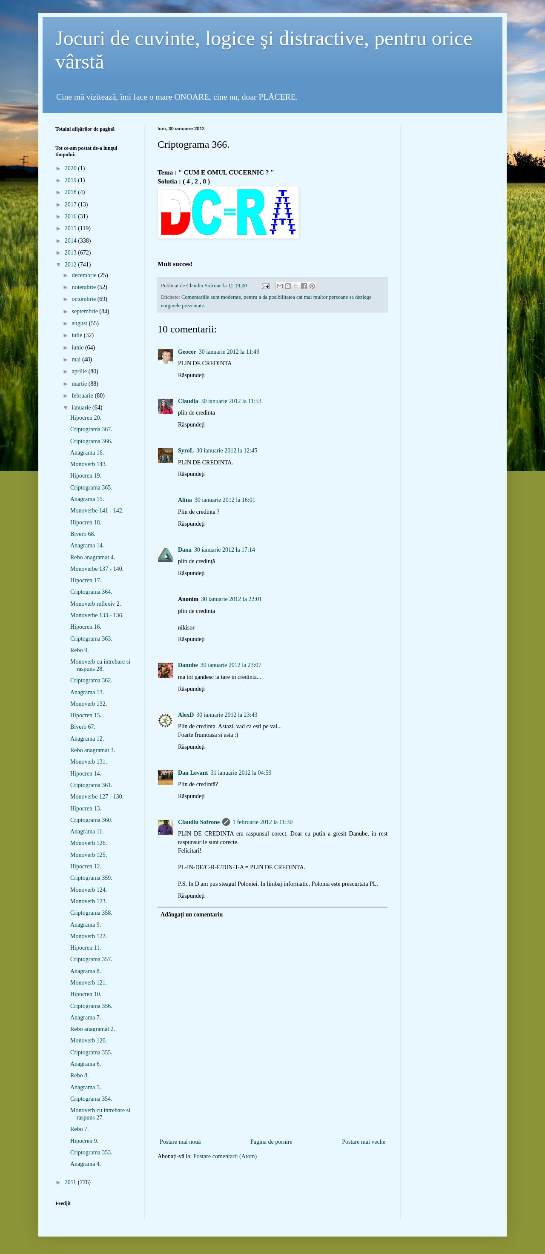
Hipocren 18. (85, 522)
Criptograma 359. (91, 878)
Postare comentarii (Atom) (225, 1156)
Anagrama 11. (87, 831)
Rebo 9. (79, 650)
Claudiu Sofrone (199, 822)
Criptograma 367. (91, 429)
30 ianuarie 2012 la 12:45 (226, 450)
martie (80, 384)
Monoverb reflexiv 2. (95, 604)
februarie (83, 395)
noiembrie (84, 287)
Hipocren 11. (85, 948)
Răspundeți (191, 375)
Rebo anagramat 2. (92, 1029)
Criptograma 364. (91, 592)
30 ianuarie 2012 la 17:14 (224, 550)
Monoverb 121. (88, 982)
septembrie (85, 311)
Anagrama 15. (87, 499)
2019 (71, 180)
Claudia (188, 401)
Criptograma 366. (91, 441)
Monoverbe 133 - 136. (96, 615)
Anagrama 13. (87, 692)
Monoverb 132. (88, 704)
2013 (71, 252)
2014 (71, 241)
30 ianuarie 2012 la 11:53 (231, 401)
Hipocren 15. (85, 715)
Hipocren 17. (85, 580)
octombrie (84, 299)
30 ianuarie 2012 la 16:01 (225, 500)
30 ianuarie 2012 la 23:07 (231, 665)
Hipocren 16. (85, 627)
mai (77, 359)
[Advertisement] (272, 1122)
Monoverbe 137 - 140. (96, 569)
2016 (71, 216)
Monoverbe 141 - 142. (96, 510)
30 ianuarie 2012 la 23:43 (226, 715)
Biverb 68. (82, 534)
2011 (71, 1182)
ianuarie (82, 407)
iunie (78, 347)
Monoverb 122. (88, 936)
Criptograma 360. (91, 820)
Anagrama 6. (85, 1064)
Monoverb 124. (88, 890)
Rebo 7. (79, 1129)
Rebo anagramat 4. (92, 557)
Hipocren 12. (85, 866)
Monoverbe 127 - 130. (96, 796)
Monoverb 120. (88, 1040)
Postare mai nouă (180, 1142)
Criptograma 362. (91, 680)
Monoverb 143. (88, 464)
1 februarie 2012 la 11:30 (262, 822)
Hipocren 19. (85, 475)
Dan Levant (193, 773)
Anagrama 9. (85, 925)
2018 (71, 192)
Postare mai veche (363, 1142)
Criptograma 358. (91, 913)
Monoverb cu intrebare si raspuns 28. (100, 665)
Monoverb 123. (88, 901)
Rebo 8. (79, 1075)
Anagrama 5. (85, 1087)
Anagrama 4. (85, 1164)
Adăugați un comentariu (192, 914)
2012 (71, 264)
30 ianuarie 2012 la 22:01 (231, 599)
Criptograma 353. (91, 1152)
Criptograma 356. (91, 1006)
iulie (77, 335)
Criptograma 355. (91, 1052)
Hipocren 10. (85, 994)
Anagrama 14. (87, 545)
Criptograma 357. (91, 959)
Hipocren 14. (85, 773)
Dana (185, 550)
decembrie (85, 275)
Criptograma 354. (91, 1099)
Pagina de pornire (271, 1142)
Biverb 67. (82, 727)
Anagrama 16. (87, 452)
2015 (71, 228)
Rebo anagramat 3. (92, 750)
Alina (185, 500)
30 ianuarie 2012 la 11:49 (229, 352)
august (80, 323)
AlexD (186, 715)
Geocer (187, 352)
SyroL (186, 450)
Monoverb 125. (88, 855)
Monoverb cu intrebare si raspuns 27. (100, 1114)
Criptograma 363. (91, 639)
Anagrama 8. (85, 971)
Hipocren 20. (85, 418)
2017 (71, 204)
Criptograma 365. (91, 487)
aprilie (80, 371)
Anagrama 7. (85, 1017)
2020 (71, 168)
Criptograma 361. (91, 785)
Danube (188, 665)
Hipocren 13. (85, 808)
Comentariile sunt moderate (211, 297)
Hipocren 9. (84, 1141)
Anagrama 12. (87, 739)
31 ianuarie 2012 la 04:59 (240, 773)
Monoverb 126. (88, 843)
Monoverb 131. (88, 762)
